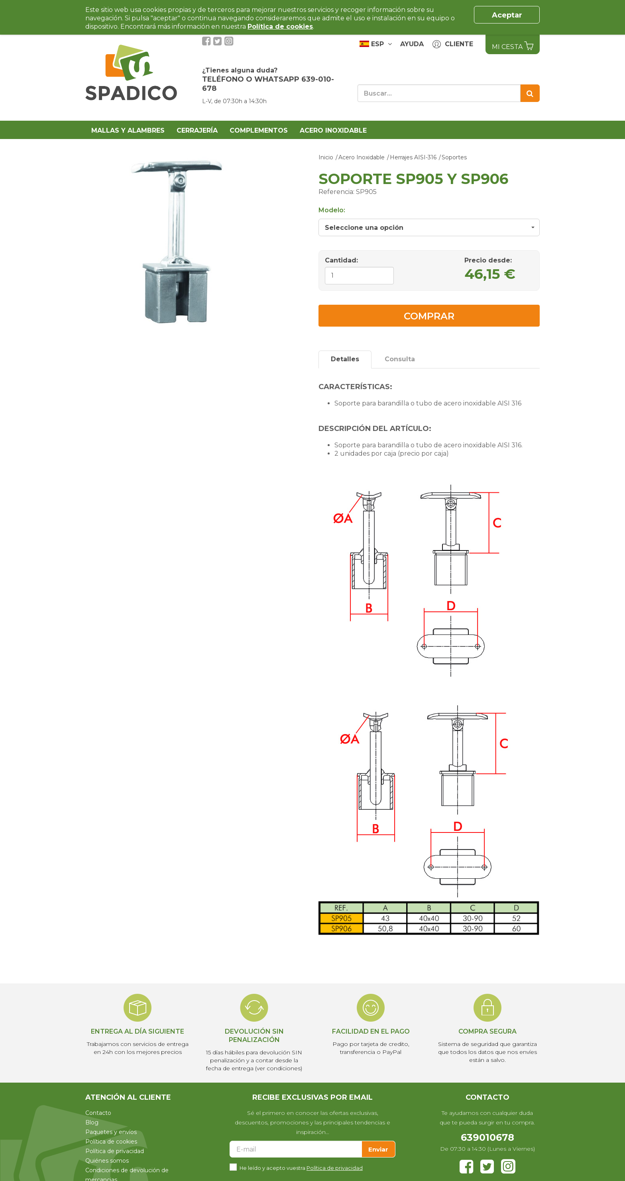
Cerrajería (197, 130)
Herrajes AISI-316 (413, 157)
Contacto (98, 1112)
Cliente (452, 44)
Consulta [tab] (400, 359)
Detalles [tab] (345, 359)
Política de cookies (111, 1141)
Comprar (429, 316)
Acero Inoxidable (333, 130)
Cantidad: (341, 260)
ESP (376, 44)
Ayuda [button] (412, 44)
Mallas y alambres (128, 130)
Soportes (454, 157)
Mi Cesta (512, 46)
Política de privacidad (114, 1151)
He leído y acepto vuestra (301, 1167)
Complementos (259, 130)
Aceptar (507, 15)
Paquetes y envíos (111, 1132)
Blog (91, 1122)
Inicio (325, 157)
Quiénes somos (107, 1160)
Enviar (378, 1149)
